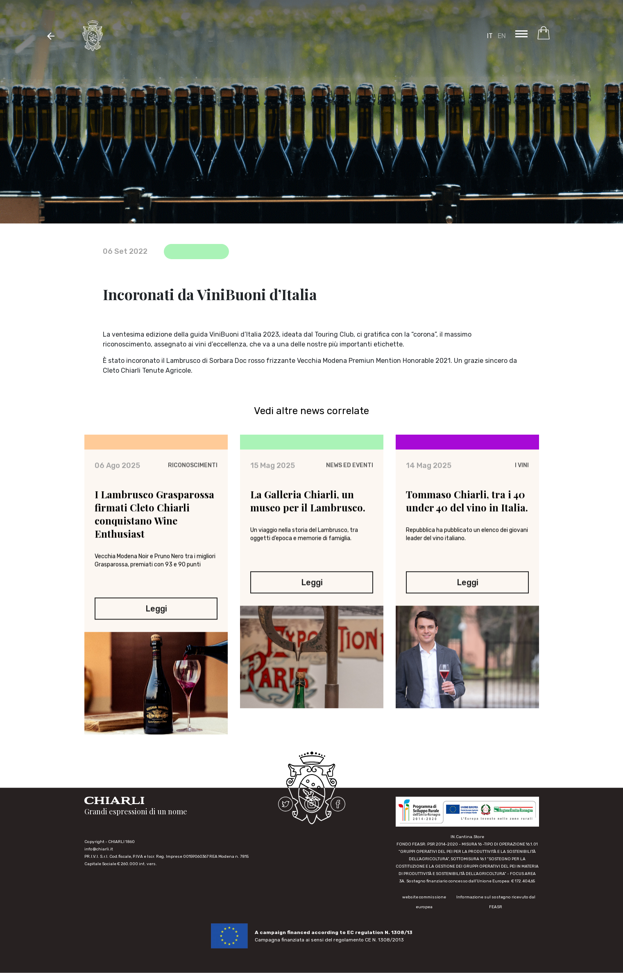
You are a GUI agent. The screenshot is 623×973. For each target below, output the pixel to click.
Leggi (156, 618)
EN (502, 36)
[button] (50, 36)
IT (490, 36)
